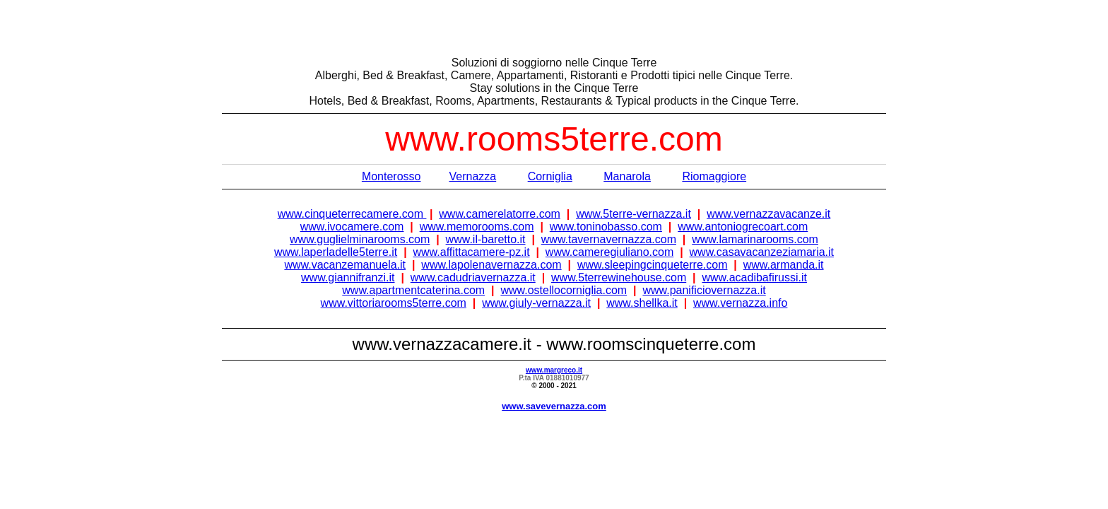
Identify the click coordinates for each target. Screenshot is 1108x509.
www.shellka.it (641, 303)
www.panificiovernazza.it (703, 290)
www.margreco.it (554, 370)
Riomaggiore (714, 176)
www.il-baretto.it (486, 239)
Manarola (627, 176)
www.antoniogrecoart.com (743, 227)
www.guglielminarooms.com (360, 239)
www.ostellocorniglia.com (563, 290)
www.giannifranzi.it (348, 277)
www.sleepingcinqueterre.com (652, 265)
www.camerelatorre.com (499, 214)
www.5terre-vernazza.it (633, 214)
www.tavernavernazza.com (608, 239)
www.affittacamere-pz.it (471, 252)
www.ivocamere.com (352, 227)
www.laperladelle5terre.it (335, 252)
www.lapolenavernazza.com (491, 265)
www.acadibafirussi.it (754, 277)
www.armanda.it (783, 265)
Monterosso (391, 176)
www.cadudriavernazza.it (473, 277)
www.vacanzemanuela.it (345, 265)
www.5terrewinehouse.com (618, 277)
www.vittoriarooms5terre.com (393, 303)
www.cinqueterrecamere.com (352, 214)
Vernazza (472, 176)
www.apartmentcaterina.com (413, 290)
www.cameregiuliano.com (609, 252)
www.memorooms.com (477, 227)
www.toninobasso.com (606, 227)
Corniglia (550, 176)
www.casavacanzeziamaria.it (762, 252)
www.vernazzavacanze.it (768, 214)
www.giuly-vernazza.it (536, 303)
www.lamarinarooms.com (755, 239)
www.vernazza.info (740, 303)
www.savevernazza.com (554, 406)
